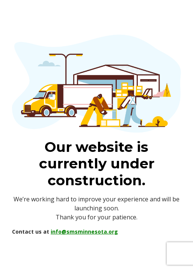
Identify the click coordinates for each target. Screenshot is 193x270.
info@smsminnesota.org (84, 231)
